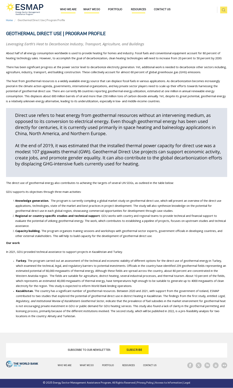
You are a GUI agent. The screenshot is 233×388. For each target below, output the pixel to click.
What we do (91, 9)
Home (9, 20)
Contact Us (162, 9)
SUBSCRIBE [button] (134, 350)
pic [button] (222, 10)
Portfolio (115, 9)
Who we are (68, 9)
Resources (138, 9)
